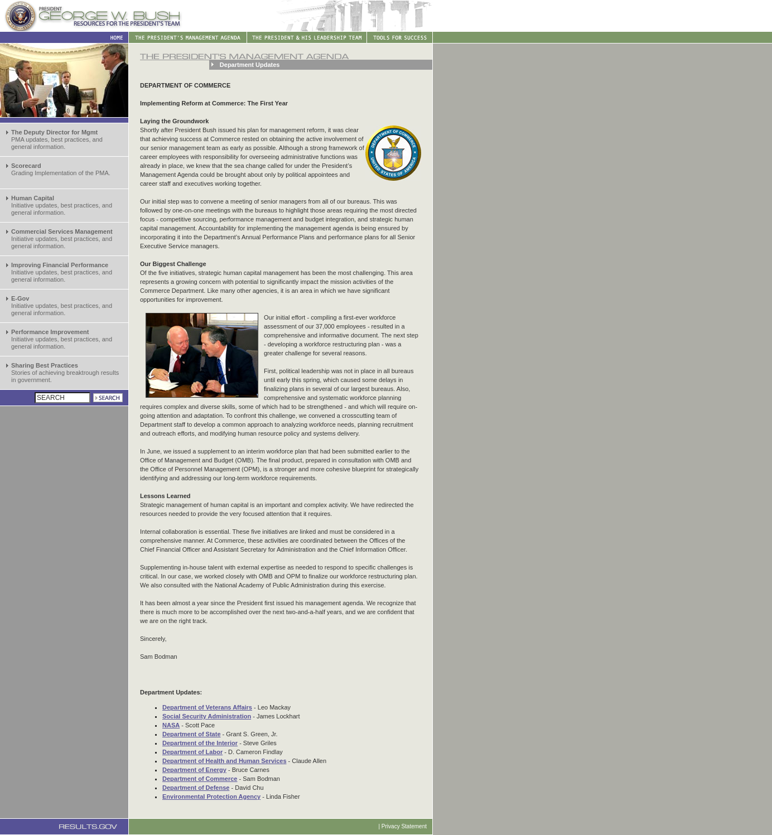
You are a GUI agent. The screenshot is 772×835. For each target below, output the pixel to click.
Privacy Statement (404, 826)
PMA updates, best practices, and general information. (57, 139)
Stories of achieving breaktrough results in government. (65, 372)
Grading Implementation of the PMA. (60, 169)
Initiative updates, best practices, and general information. (61, 205)
